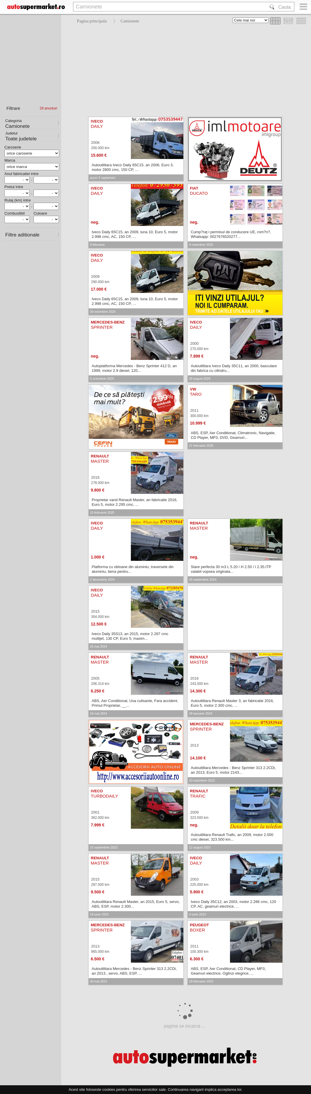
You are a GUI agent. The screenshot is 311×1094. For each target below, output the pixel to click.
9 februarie (97, 244)
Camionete (130, 21)
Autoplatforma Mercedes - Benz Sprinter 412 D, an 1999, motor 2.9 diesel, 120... (134, 368)
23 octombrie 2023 (202, 780)
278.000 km (100, 483)
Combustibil (14, 213)
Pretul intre (13, 187)
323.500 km (199, 818)
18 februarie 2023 (201, 981)
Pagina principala (92, 21)
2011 (194, 410)
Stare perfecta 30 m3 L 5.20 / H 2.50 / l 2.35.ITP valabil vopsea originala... (231, 569)
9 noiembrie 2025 (201, 244)
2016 (95, 477)
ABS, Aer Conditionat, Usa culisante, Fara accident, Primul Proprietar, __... (135, 703)
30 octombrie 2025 (103, 311)
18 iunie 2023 (99, 914)
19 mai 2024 (98, 713)
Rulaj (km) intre (17, 200)
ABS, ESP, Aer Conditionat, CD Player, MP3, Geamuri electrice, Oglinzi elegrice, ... (228, 970)
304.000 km (100, 617)
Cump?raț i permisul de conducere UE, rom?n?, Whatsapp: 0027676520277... (231, 234)
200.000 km (100, 148)
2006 (95, 142)
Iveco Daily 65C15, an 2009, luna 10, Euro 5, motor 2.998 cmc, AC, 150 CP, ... (135, 234)
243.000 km (199, 684)
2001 (95, 812)
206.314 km (100, 684)
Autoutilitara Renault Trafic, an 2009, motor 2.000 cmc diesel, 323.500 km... (232, 837)
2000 (194, 343)
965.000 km (100, 952)
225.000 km (199, 885)
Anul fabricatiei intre (21, 174)
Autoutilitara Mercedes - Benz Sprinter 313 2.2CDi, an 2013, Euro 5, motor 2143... (233, 770)
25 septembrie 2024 (203, 579)
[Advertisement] (184, 70)
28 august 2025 (199, 378)
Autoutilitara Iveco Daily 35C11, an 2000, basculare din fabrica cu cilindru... (234, 368)
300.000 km (199, 416)
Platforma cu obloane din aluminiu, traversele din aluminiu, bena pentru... (133, 569)
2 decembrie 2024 (102, 579)
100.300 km (199, 952)
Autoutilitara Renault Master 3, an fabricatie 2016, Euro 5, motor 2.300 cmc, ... (232, 703)
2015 (95, 611)
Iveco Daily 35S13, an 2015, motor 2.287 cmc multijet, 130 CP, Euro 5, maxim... (130, 636)
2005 (95, 678)
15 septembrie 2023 (103, 847)
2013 (194, 745)
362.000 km (100, 818)
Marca (9, 160)
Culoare (40, 213)
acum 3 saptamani (102, 177)
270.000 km (199, 349)
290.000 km (100, 282)
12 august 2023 (199, 847)
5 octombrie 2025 (102, 378)
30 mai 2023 (98, 981)
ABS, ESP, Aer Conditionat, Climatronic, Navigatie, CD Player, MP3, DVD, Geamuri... (233, 435)
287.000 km (100, 885)
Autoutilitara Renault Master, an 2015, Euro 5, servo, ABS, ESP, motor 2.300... (136, 904)
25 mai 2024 (98, 646)
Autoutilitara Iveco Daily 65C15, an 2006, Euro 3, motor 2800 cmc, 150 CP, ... (133, 167)
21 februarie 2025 (201, 445)
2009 (95, 276)
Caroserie (12, 147)
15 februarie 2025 (102, 512)
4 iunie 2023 (197, 914)
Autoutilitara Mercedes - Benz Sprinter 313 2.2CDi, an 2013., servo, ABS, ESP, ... (134, 970)
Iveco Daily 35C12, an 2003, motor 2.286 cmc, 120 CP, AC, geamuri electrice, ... (233, 904)
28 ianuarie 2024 (200, 713)
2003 (194, 879)
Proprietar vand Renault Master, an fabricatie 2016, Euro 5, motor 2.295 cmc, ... (135, 502)
